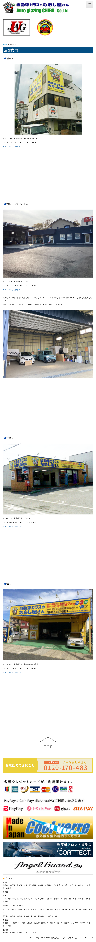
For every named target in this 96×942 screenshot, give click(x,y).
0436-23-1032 (12, 522)
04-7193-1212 (12, 286)
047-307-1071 (12, 668)
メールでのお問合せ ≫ (12, 147)
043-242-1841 (12, 143)
